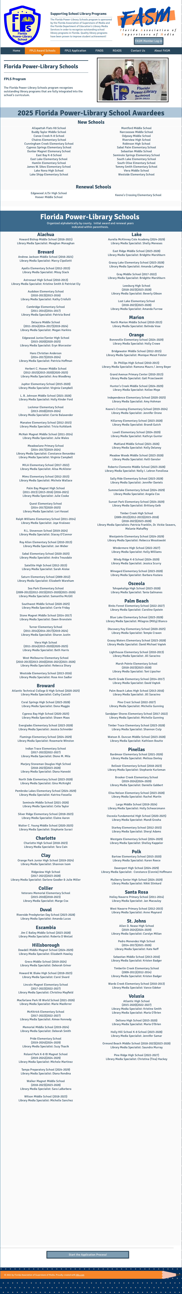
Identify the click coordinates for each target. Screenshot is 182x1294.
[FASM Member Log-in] (148, 41)
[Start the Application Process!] (88, 1254)
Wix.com (80, 1275)
